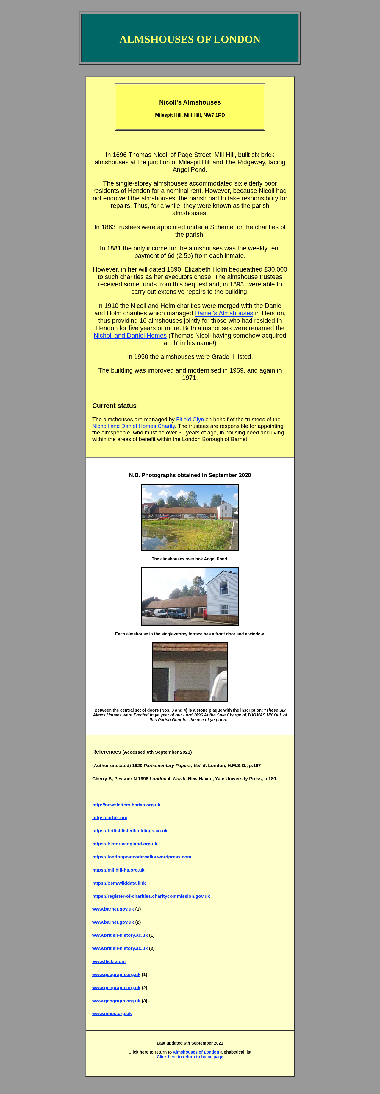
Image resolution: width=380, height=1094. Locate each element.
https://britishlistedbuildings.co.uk (130, 830)
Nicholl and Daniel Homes (130, 335)
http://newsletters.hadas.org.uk (126, 804)
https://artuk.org (110, 817)
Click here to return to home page (190, 1056)
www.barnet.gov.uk (113, 908)
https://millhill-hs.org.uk (118, 869)
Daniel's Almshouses (224, 313)
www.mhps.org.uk (112, 1013)
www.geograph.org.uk (116, 974)
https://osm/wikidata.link (119, 883)
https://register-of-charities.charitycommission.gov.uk (151, 896)
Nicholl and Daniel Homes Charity (133, 426)
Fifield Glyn (190, 419)
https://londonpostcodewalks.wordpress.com (141, 856)
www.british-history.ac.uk (120, 935)
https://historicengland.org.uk (124, 843)
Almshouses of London (196, 1052)
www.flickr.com (109, 961)
